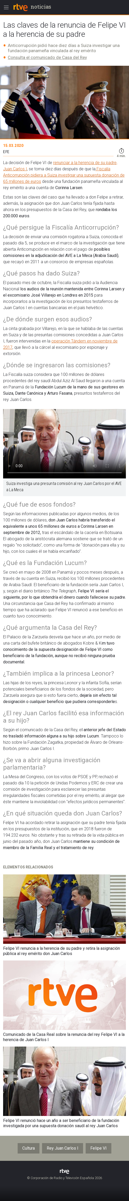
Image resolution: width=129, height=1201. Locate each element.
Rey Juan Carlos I (62, 1148)
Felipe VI (98, 1148)
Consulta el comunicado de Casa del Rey (47, 57)
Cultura (28, 1148)
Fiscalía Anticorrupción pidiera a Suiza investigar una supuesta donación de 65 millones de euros (64, 175)
